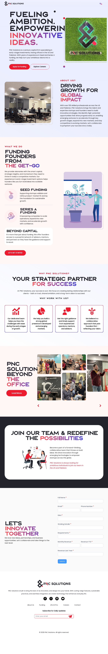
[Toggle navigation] (100, 3)
